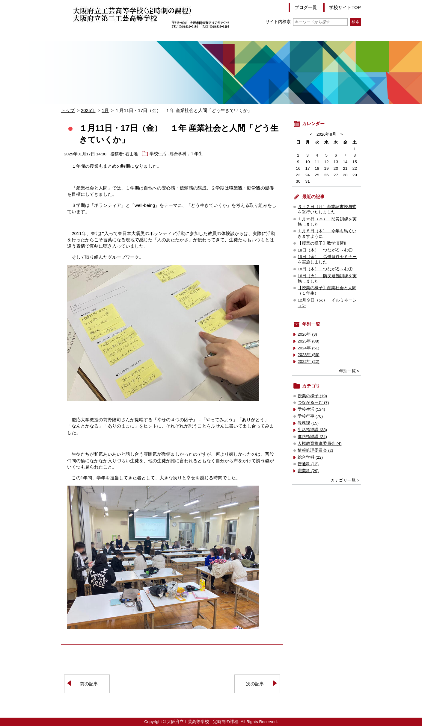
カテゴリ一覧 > (345, 480)
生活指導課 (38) (312, 430)
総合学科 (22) (310, 457)
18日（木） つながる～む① (325, 269)
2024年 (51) (308, 348)
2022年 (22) (308, 361)
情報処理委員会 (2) (315, 450)
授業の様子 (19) (312, 396)
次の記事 (255, 683)
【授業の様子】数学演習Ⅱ (322, 243)
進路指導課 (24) (312, 436)
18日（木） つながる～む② (325, 250)
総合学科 (178, 154)
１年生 (196, 154)
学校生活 (158, 154)
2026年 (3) (307, 334)
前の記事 (89, 683)
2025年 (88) (308, 341)
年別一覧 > (349, 371)
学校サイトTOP (345, 7)
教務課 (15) (308, 423)
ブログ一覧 (306, 7)
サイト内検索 (306, 21)
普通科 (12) (308, 464)
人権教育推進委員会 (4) (320, 443)
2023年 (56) (308, 354)
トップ (68, 110)
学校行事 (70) (310, 416)
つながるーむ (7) (313, 402)
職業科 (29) (308, 471)
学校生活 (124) (311, 409)
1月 (105, 110)
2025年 (88, 110)
